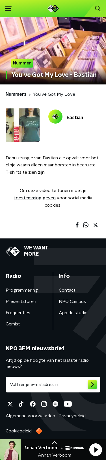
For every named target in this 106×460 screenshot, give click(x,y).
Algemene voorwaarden (30, 416)
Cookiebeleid (19, 431)
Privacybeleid (72, 416)
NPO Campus (72, 301)
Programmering (22, 290)
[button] (95, 450)
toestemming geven (35, 198)
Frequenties (18, 313)
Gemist (13, 324)
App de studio (73, 313)
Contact (67, 290)
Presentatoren (21, 301)
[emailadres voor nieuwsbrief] (53, 384)
